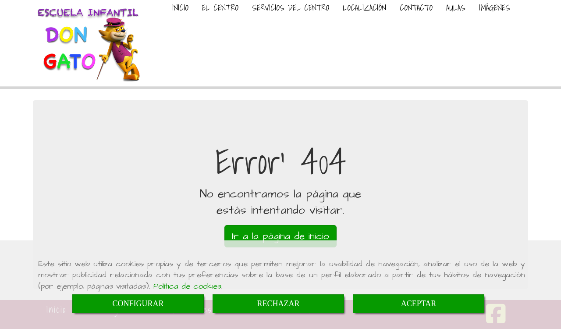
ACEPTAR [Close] (419, 303)
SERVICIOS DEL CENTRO (290, 7)
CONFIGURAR (137, 303)
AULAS (455, 7)
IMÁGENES (494, 7)
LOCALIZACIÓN (364, 7)
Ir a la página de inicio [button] (280, 236)
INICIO (180, 7)
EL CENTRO (220, 7)
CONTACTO (416, 7)
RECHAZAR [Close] (278, 303)
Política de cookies (187, 286)
